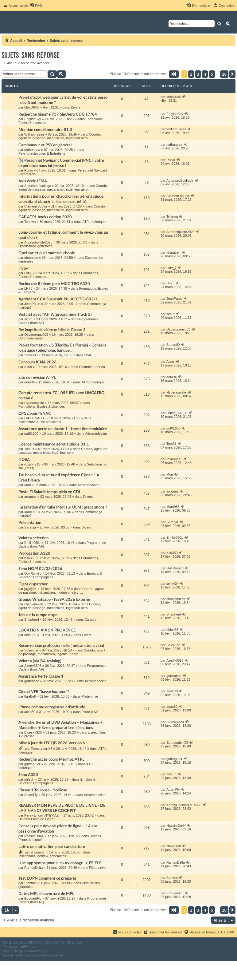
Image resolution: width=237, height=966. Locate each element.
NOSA (24, 459)
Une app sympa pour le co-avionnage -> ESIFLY (59, 863)
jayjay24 (30, 589)
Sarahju (30, 527)
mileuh (29, 779)
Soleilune (31, 650)
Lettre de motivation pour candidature (51, 847)
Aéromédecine (96, 433)
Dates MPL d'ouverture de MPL (46, 894)
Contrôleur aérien (31, 338)
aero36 (29, 382)
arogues (30, 496)
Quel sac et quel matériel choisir (46, 253)
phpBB (28, 942)
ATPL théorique (94, 222)
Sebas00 (30, 355)
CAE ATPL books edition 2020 (45, 217)
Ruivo (28, 170)
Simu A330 (28, 775)
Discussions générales (35, 246)
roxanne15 (32, 464)
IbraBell (30, 696)
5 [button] (212, 74)
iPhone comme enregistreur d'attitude (51, 707)
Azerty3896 (32, 665)
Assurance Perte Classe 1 (41, 676)
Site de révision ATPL (37, 377)
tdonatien (31, 257)
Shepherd (31, 619)
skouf (28, 319)
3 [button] (198, 74)
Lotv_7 (29, 273)
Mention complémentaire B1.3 (45, 130)
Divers (75, 107)
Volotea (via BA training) (39, 661)
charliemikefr (33, 604)
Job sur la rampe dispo (37, 615)
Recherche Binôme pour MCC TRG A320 (54, 284)
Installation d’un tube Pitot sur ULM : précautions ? (62, 507)
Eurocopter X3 (41, 748)
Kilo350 (30, 558)
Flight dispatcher (33, 584)
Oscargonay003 (36, 334)
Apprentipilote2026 (38, 242)
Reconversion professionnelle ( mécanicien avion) (61, 645)
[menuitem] (36, 5)
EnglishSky (32, 119)
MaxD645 (31, 107)
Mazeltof (34, 951)
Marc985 (30, 512)
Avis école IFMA (32, 181)
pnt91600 (31, 433)
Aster (28, 367)
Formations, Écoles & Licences (41, 406)
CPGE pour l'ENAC (34, 413)
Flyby (23, 268)
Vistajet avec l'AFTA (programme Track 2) (55, 314)
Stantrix (30, 883)
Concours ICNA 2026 (37, 362)
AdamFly (30, 795)
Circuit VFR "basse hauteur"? (43, 692)
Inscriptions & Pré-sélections (39, 422)
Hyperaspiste (34, 403)
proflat (15, 951)
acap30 (29, 712)
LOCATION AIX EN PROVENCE (47, 630)
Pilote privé (89, 696)
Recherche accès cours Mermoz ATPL (51, 759)
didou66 (30, 635)
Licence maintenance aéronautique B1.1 (53, 444)
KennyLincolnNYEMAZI (42, 815)
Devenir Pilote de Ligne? (36, 819)
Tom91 (29, 449)
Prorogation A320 (34, 553)
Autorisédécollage (37, 186)
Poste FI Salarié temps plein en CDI (49, 492)
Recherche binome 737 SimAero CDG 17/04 (57, 114)
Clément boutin (35, 206)
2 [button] (191, 74)
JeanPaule (32, 304)
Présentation (29, 523)
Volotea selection (33, 538)
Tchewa (30, 222)
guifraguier (32, 764)
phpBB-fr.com (28, 946)
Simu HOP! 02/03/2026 (40, 569)
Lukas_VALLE (34, 418)
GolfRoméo (32, 573)
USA (87, 355)
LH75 (28, 288)
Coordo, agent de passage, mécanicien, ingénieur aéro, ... (59, 136)
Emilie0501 (32, 542)
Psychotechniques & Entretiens (41, 153)
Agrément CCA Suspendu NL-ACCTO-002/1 (58, 299)
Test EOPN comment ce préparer (47, 878)
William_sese (34, 134)
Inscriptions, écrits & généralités (42, 856)
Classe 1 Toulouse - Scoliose (42, 790)
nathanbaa (32, 150)
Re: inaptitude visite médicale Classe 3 (52, 330)
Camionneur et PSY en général (45, 145)
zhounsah (38, 852)
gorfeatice (31, 681)
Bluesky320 (33, 732)
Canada (90, 619)
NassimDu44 (34, 836)
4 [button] (205, 74)
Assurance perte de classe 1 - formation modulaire (62, 429)
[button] (174, 74)
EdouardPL (32, 898)
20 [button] (224, 74)
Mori (27, 485)
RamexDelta (33, 867)
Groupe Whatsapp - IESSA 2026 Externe (54, 599)
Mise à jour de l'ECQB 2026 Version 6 (51, 743)
